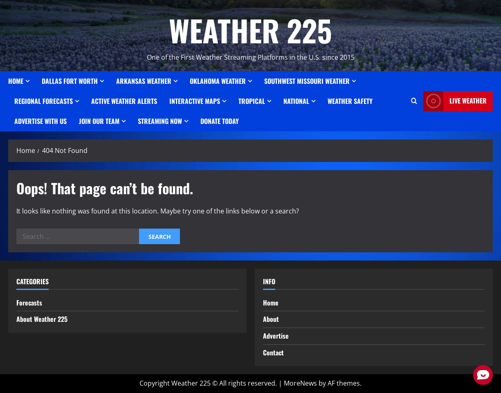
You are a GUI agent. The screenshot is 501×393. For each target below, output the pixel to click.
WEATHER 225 (250, 30)
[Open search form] (414, 101)
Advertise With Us (40, 121)
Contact (273, 352)
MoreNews (300, 383)
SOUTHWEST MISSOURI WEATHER (307, 81)
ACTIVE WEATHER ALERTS (124, 101)
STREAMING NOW (160, 121)
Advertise (276, 336)
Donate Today (219, 121)
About (271, 319)
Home (15, 81)
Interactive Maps (194, 101)
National (296, 101)
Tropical (251, 101)
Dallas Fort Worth (70, 81)
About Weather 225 (41, 319)
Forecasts (29, 303)
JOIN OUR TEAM (99, 121)
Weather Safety (350, 101)
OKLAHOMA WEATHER (218, 81)
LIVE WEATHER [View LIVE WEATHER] (455, 101)
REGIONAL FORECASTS (43, 101)
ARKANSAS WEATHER (143, 81)
